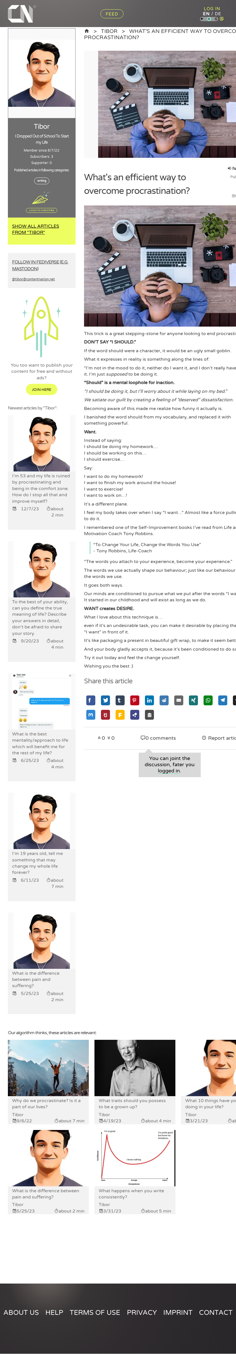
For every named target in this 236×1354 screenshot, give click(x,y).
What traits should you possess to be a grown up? (132, 1104)
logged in (169, 771)
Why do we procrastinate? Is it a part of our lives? (46, 1104)
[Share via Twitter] (105, 700)
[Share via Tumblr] (120, 700)
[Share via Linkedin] (149, 700)
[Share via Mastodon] (90, 715)
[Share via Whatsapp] (208, 700)
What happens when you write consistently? (131, 1194)
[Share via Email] (178, 700)
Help (54, 1313)
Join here (41, 389)
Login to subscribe (41, 210)
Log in (212, 8)
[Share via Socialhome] (149, 715)
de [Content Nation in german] (218, 13)
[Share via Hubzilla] (134, 715)
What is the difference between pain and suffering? (45, 1194)
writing (41, 181)
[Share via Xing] (193, 700)
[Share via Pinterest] (134, 700)
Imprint (178, 1313)
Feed (112, 14)
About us (21, 1313)
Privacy (142, 1313)
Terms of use (95, 1313)
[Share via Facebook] (90, 700)
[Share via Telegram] (222, 700)
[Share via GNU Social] (105, 715)
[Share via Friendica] (120, 715)
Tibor (110, 31)
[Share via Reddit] (164, 700)
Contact (216, 1313)
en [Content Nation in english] (206, 13)
